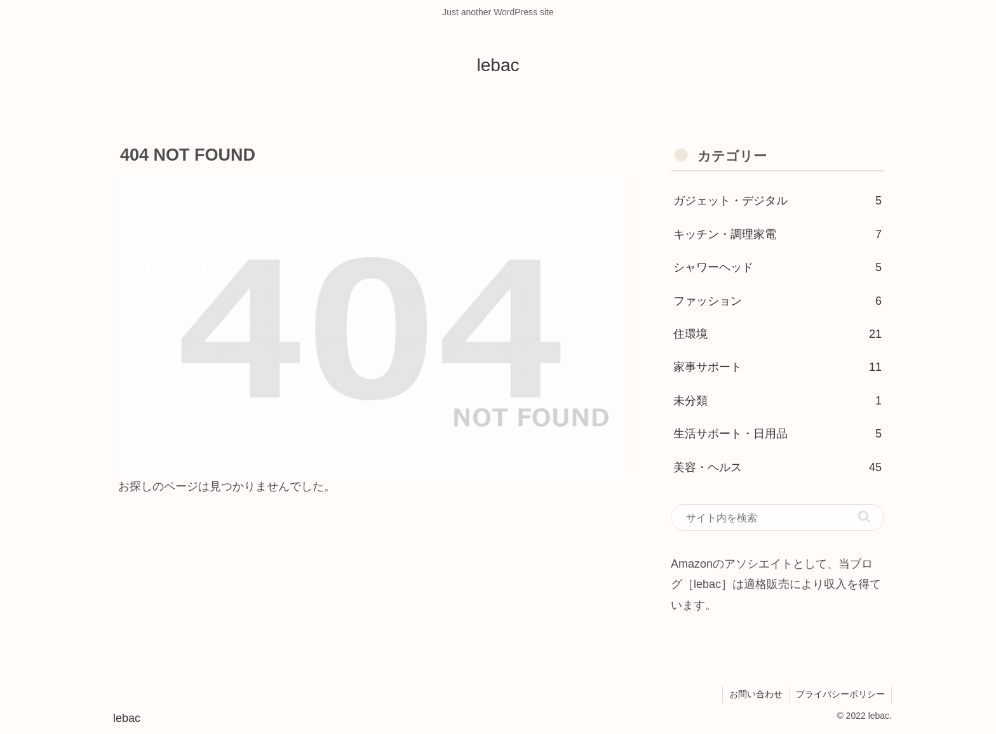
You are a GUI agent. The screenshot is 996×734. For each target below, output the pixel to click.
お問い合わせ (756, 694)
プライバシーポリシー (840, 694)
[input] (777, 517)
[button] (864, 516)
